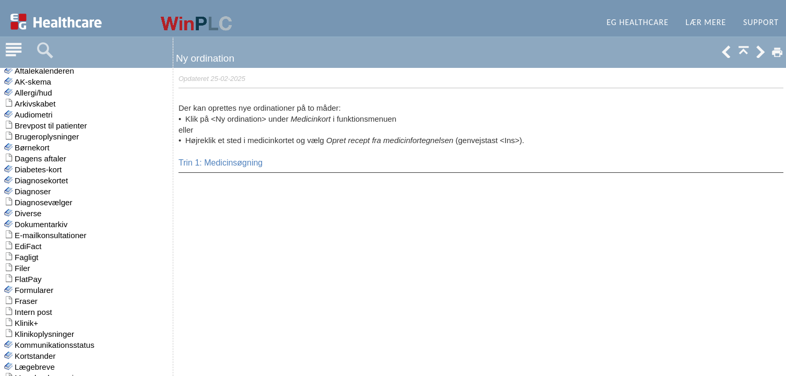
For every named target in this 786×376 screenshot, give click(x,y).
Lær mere (706, 22)
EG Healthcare (637, 22)
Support (761, 22)
